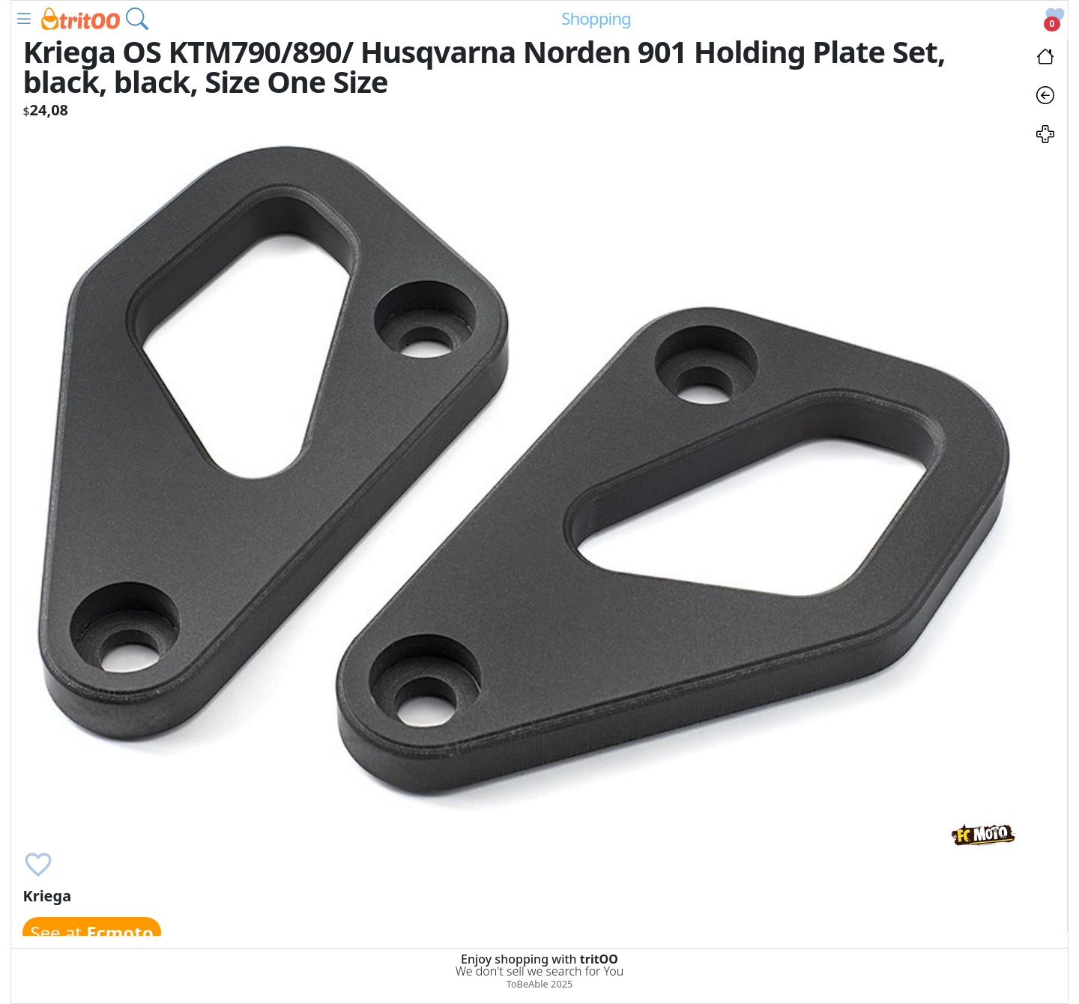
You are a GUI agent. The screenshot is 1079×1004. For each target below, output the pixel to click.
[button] (24, 18)
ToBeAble (527, 984)
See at (91, 932)
